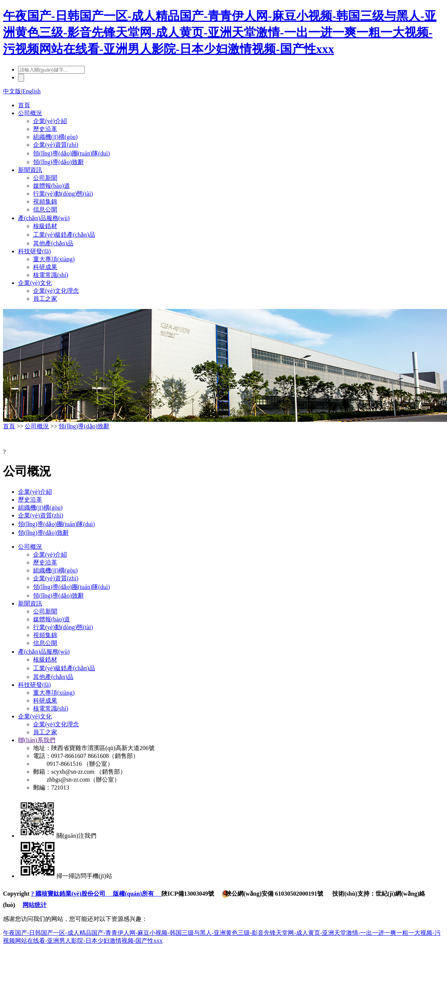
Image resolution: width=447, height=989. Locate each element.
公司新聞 (45, 178)
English (31, 91)
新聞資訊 (30, 170)
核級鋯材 (45, 226)
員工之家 (45, 298)
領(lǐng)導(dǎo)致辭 (58, 162)
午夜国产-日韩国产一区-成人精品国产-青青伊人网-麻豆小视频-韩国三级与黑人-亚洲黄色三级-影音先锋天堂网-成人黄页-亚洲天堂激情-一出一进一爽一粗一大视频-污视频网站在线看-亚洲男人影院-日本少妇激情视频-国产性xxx (219, 32)
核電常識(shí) (50, 275)
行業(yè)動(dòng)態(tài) (63, 193)
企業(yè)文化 (35, 283)
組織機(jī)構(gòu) (55, 137)
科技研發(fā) (34, 251)
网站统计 (35, 905)
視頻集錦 (45, 201)
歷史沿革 (45, 129)
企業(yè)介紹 (50, 121)
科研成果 (45, 267)
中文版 (12, 91)
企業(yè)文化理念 (56, 291)
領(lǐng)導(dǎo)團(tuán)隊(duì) (71, 153)
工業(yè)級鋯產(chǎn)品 (64, 234)
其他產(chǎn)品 (53, 243)
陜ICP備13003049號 (187, 893)
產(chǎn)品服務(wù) (44, 218)
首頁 (24, 105)
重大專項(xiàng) (53, 259)
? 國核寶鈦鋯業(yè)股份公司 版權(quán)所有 (96, 893)
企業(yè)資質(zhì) (55, 145)
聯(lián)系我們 (36, 740)
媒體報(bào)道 (51, 186)
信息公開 (45, 209)
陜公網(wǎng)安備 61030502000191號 (272, 894)
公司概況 (30, 113)
